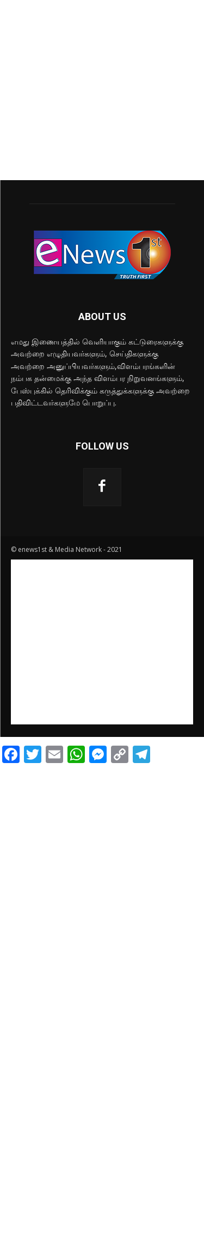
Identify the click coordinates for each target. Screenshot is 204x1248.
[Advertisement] (102, 90)
